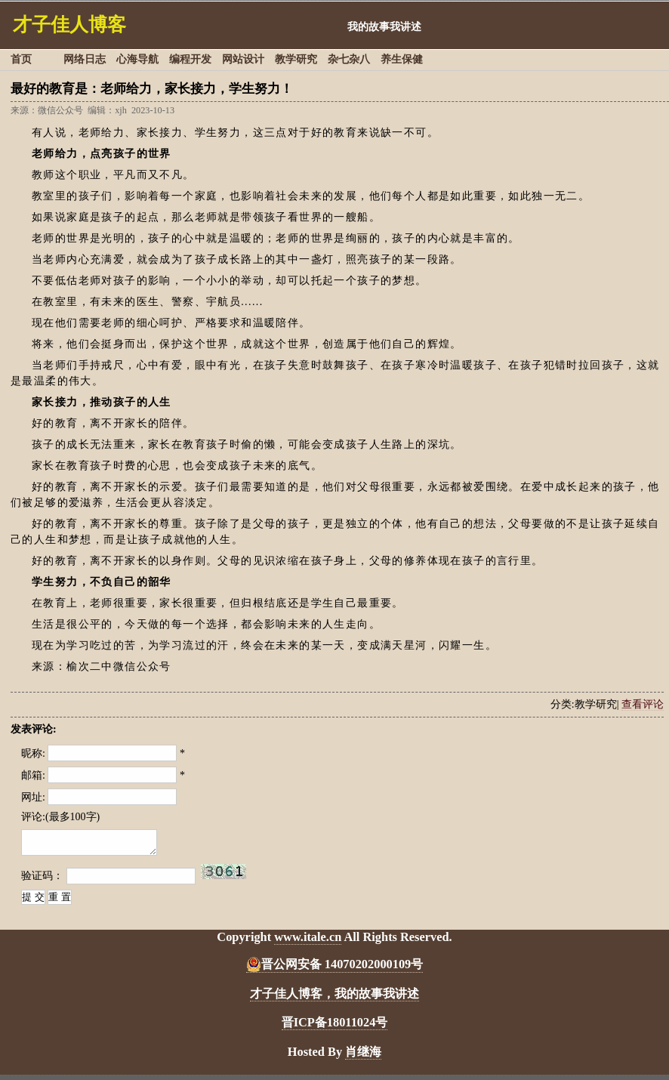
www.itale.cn (307, 941)
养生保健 (402, 59)
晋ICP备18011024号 (335, 1027)
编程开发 (190, 59)
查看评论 (642, 704)
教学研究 (296, 59)
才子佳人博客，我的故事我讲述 (334, 998)
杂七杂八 (349, 59)
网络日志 (84, 59)
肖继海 (363, 1056)
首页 (21, 59)
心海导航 (137, 59)
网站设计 (243, 59)
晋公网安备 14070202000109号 (335, 969)
